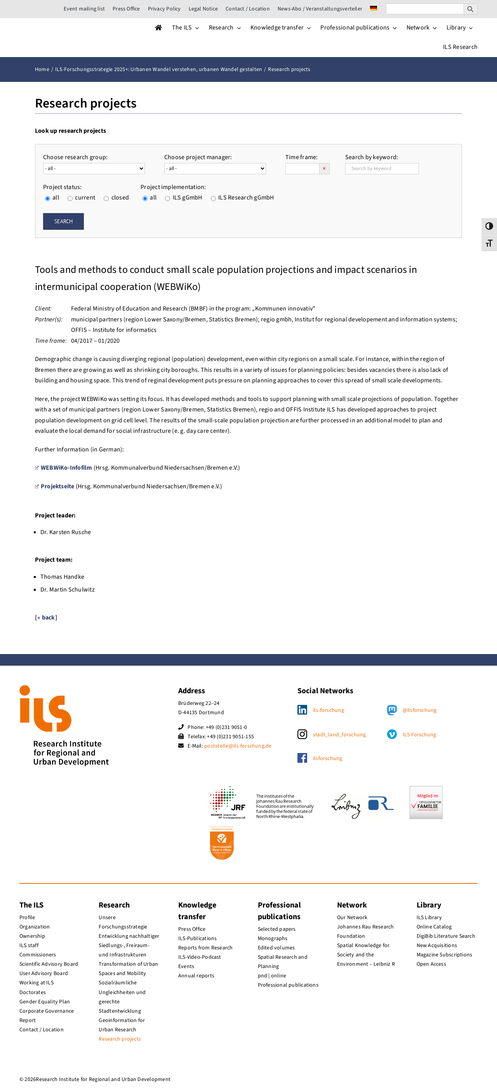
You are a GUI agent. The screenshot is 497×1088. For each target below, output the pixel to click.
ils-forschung (328, 710)
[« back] (46, 617)
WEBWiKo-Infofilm (63, 467)
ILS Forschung (419, 735)
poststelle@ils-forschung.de (237, 746)
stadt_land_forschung (339, 735)
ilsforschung (327, 758)
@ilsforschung (420, 710)
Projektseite (55, 486)
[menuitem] (373, 9)
